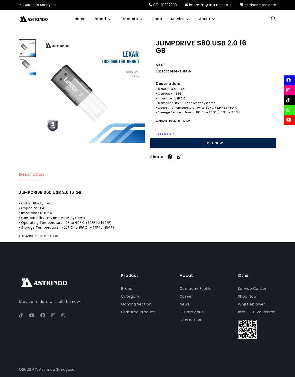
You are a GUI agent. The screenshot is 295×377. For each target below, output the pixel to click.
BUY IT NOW (213, 143)
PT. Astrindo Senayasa (38, 5)
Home (80, 18)
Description (31, 174)
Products (129, 18)
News (185, 304)
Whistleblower (252, 304)
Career (186, 296)
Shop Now (247, 296)
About (205, 18)
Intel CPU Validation (257, 312)
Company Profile (196, 288)
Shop (157, 18)
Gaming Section (136, 304)
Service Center (252, 288)
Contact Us (190, 320)
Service (178, 18)
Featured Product (138, 312)
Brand (100, 18)
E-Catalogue (192, 312)
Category (130, 296)
